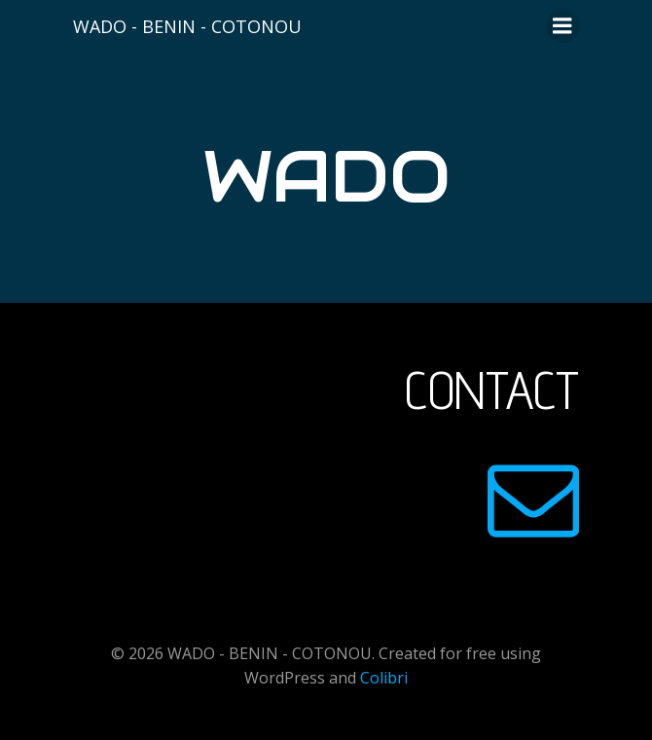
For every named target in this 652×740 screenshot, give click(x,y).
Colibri (384, 677)
